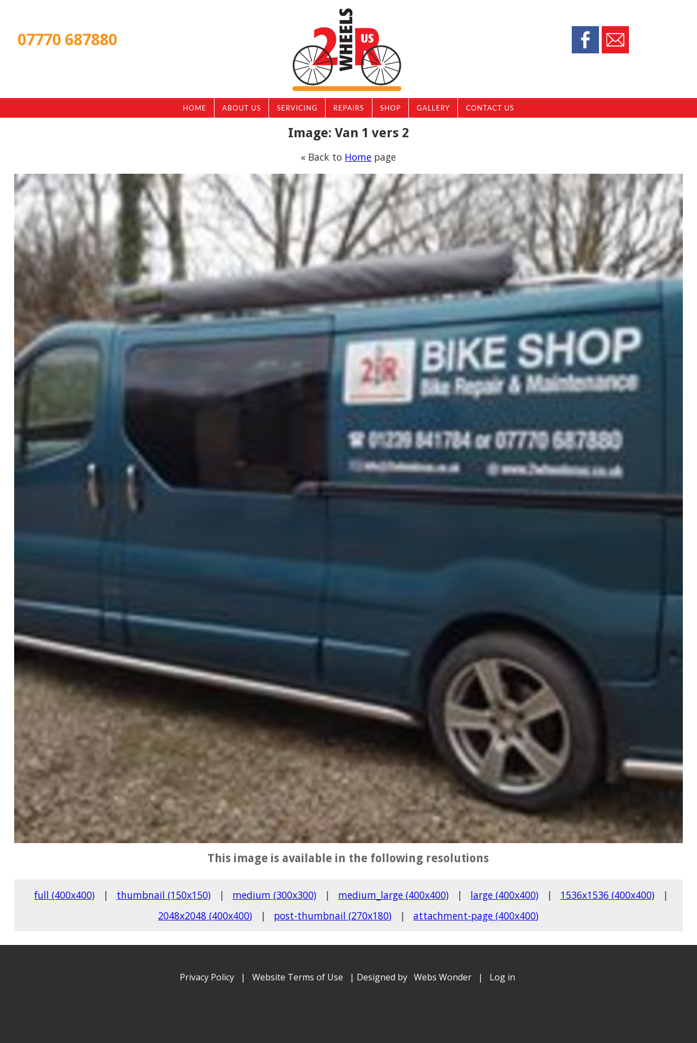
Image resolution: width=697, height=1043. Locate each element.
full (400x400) (64, 894)
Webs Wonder (443, 977)
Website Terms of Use (297, 977)
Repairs (348, 107)
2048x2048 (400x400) (205, 915)
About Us (241, 107)
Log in (502, 977)
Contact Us (490, 107)
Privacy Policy (207, 977)
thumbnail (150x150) (164, 894)
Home (194, 107)
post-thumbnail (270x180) (333, 915)
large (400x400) (504, 894)
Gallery (433, 107)
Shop (390, 107)
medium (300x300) (274, 894)
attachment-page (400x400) (476, 915)
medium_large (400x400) (393, 894)
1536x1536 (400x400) (607, 894)
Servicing (297, 107)
